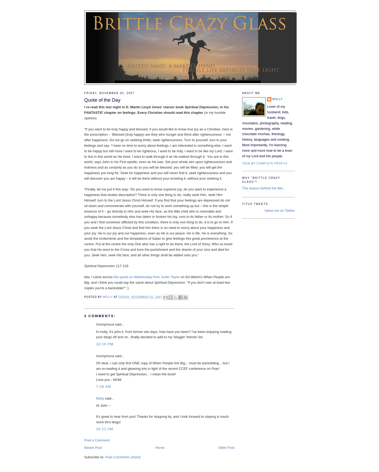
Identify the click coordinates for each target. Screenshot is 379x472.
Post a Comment (97, 440)
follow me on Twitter (280, 211)
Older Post (226, 448)
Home (160, 448)
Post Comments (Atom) (123, 457)
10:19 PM (104, 344)
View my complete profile (265, 163)
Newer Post (93, 448)
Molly (100, 398)
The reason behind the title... (264, 188)
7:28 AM (103, 387)
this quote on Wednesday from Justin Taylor (147, 277)
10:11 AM (104, 429)
